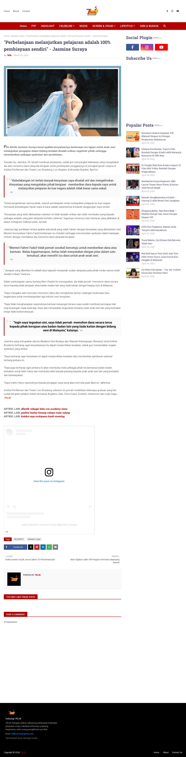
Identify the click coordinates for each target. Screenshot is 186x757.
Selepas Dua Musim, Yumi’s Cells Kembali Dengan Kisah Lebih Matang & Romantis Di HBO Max (161, 152)
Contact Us (177, 752)
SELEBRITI (19, 539)
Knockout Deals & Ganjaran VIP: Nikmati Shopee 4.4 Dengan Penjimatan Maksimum (157, 136)
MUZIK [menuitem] (84, 26)
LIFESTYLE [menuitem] (126, 26)
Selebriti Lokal (17, 36)
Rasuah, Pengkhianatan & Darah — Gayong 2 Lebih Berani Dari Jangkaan (160, 199)
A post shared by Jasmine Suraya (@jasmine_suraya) (49, 524)
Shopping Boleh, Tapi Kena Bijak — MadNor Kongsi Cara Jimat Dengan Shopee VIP (159, 214)
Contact (26, 11)
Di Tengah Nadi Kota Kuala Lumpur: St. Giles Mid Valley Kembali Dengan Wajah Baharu (161, 168)
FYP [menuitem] (34, 26)
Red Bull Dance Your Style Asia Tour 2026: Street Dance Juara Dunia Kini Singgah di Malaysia (159, 256)
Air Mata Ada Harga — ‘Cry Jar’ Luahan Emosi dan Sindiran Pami (161, 271)
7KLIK (22, 752)
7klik (9, 55)
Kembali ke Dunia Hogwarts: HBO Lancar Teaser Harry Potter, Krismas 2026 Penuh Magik (159, 184)
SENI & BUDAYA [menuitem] (149, 26)
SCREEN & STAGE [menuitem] (102, 26)
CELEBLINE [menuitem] (65, 26)
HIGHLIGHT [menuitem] (48, 26)
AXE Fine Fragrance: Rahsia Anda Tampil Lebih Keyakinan (158, 228)
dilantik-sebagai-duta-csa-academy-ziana (44, 408)
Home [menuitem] (23, 26)
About (16, 11)
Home (7, 11)
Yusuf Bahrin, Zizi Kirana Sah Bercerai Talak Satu (160, 242)
